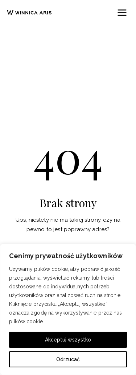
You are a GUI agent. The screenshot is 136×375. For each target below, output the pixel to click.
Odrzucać (68, 359)
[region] (68, 309)
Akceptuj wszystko (68, 340)
